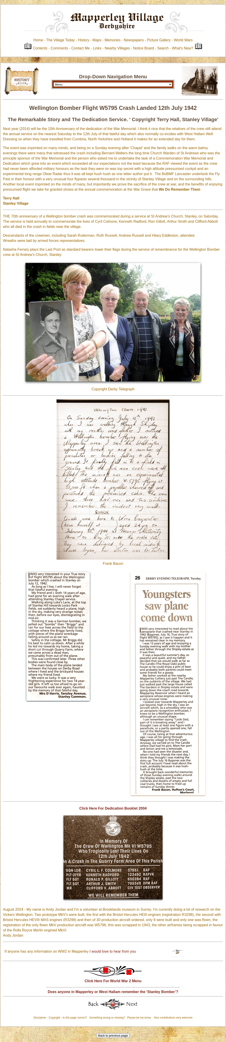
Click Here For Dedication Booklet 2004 (113, 808)
